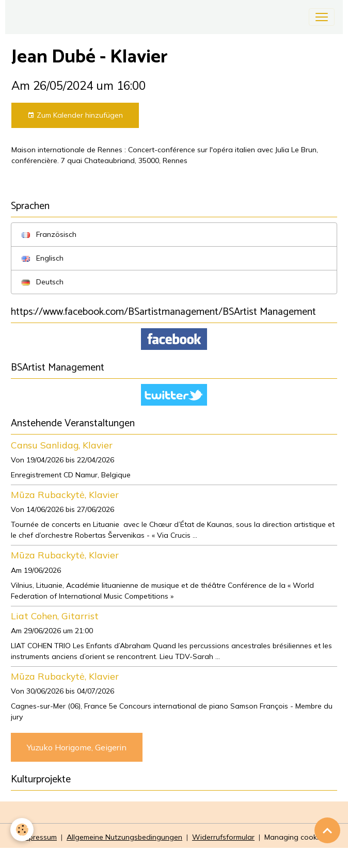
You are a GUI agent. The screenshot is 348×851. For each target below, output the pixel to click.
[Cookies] (22, 829)
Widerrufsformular (223, 837)
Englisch (43, 258)
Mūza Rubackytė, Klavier (65, 494)
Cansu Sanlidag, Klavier (62, 445)
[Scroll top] (327, 830)
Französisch (49, 234)
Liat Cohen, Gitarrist (55, 615)
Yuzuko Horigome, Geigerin (76, 747)
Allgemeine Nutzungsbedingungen (124, 837)
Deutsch (43, 281)
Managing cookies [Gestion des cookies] (295, 837)
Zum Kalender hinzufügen (75, 115)
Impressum (39, 837)
